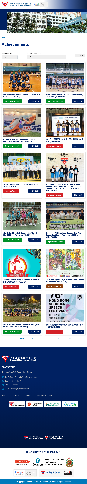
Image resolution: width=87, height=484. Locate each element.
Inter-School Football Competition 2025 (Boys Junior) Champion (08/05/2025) (21, 326)
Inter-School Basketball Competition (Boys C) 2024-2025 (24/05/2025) (64, 96)
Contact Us (27, 395)
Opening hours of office (43, 395)
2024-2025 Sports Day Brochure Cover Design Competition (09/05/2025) (65, 281)
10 (58, 339)
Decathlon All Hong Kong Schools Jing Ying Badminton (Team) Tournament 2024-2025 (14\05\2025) (63, 235)
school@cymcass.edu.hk (20, 389)
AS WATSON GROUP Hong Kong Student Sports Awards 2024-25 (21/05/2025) (19, 140)
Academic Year (7, 54)
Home (4, 38)
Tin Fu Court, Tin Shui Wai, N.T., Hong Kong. (21, 377)
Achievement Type (34, 54)
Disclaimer (15, 395)
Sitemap (5, 395)
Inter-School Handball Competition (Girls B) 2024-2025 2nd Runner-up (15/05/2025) (20, 234)
